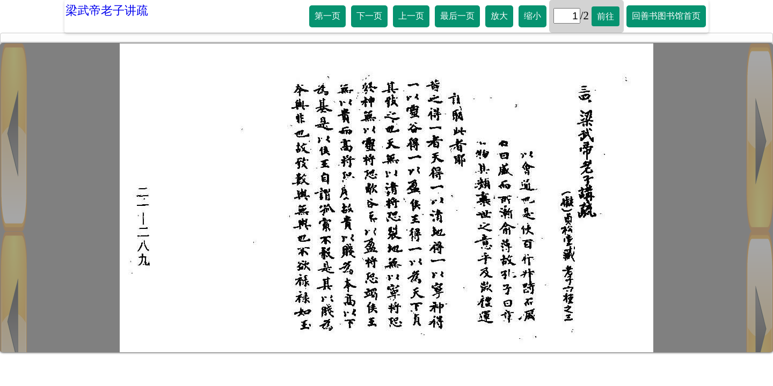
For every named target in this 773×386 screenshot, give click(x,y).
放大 (499, 15)
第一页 (327, 15)
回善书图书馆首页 (666, 15)
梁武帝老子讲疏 (106, 10)
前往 (605, 16)
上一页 (411, 15)
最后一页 (457, 15)
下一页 (369, 15)
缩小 (532, 15)
